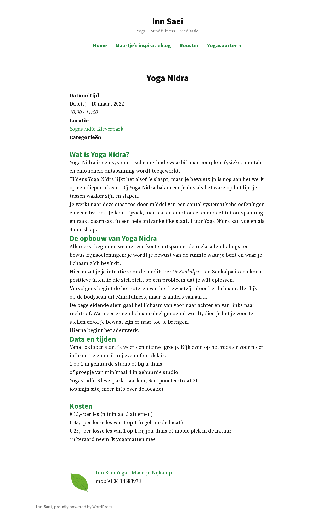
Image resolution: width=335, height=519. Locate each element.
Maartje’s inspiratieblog (143, 45)
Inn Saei (167, 21)
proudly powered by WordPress (83, 507)
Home (100, 45)
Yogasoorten (222, 45)
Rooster (189, 45)
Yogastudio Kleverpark (96, 129)
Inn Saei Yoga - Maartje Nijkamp (134, 473)
